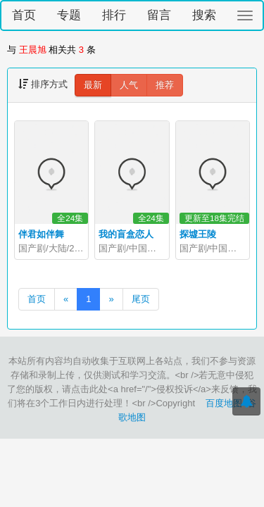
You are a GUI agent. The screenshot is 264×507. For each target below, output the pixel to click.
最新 (93, 85)
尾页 (141, 299)
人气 (129, 85)
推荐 (165, 85)
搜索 (204, 15)
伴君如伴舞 (41, 234)
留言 (159, 15)
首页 (24, 15)
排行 (114, 15)
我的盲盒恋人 (126, 234)
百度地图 (224, 403)
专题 (69, 15)
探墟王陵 (198, 234)
